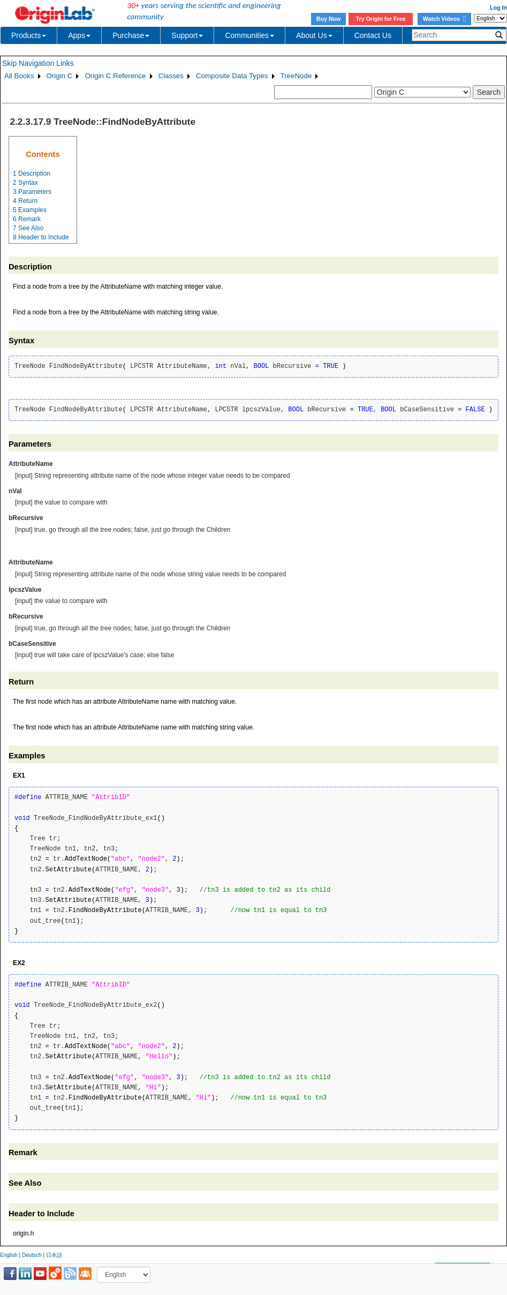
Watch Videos (444, 19)
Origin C (60, 76)
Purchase (130, 35)
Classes (171, 76)
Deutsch (32, 1255)
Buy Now (328, 19)
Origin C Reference (115, 76)
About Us (314, 35)
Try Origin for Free (381, 19)
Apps (79, 35)
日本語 (54, 1255)
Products (28, 35)
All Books (19, 76)
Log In (498, 7)
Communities (249, 35)
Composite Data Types (232, 76)
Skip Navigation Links (38, 63)
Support (187, 35)
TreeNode (296, 76)
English (9, 1255)
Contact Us (372, 35)
